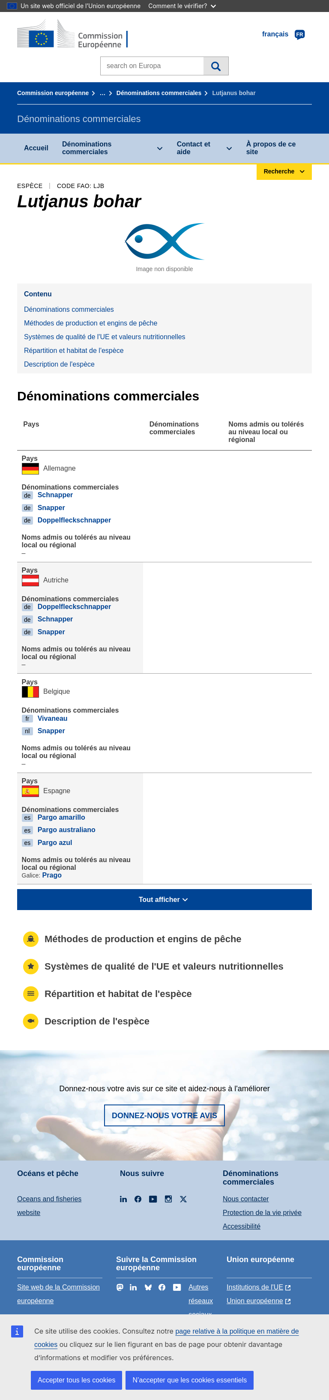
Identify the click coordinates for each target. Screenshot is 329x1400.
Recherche (215, 66)
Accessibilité (241, 1226)
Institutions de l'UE (255, 1287)
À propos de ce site (271, 147)
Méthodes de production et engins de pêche (90, 323)
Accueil (36, 148)
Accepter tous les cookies (76, 1380)
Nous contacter (246, 1199)
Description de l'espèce (59, 364)
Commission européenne (53, 93)
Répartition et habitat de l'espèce (74, 350)
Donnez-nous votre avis (164, 1115)
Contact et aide (193, 147)
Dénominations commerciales (159, 93)
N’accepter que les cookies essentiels (189, 1380)
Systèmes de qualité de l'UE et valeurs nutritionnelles (104, 336)
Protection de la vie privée (262, 1212)
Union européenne (255, 1300)
